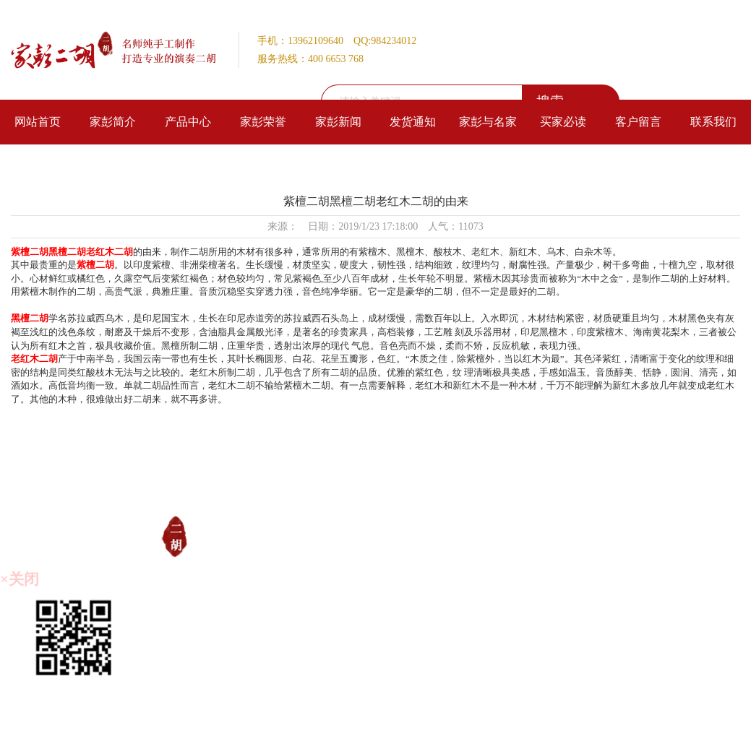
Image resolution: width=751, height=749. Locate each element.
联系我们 (713, 122)
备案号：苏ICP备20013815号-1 (458, 727)
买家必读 (563, 122)
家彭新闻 (338, 122)
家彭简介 (113, 122)
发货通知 (413, 122)
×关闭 (19, 579)
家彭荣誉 (263, 122)
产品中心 (188, 122)
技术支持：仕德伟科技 (569, 727)
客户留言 (638, 122)
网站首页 (37, 122)
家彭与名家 (488, 122)
